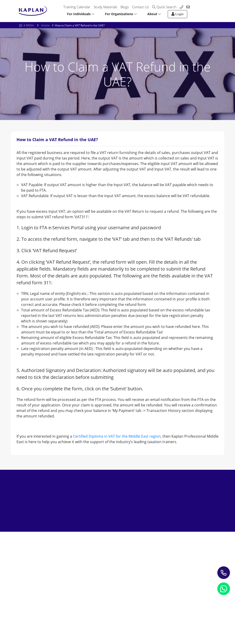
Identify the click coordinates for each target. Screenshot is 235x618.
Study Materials (105, 7)
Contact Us (140, 7)
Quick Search (164, 7)
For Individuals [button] (80, 14)
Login (177, 14)
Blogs (124, 7)
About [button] (154, 14)
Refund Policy (52, 596)
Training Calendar (76, 7)
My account (152, 561)
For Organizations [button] (121, 14)
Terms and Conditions (88, 596)
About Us (150, 548)
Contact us (151, 555)
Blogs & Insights (111, 555)
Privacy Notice (22, 596)
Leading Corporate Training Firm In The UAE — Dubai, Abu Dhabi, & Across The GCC (70, 574)
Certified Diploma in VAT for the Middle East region (117, 436)
